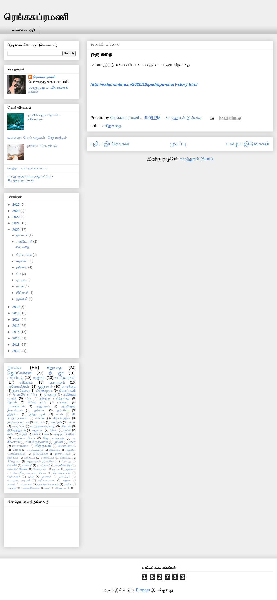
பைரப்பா (18, 426)
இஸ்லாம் (12, 457)
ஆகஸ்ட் (22, 261)
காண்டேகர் (47, 457)
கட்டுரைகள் (65, 377)
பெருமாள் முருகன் (19, 480)
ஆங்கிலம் (39, 410)
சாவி (35, 434)
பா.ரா (72, 422)
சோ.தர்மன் (39, 469)
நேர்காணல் (14, 476)
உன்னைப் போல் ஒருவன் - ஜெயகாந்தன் (37, 137)
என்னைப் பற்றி (23, 30)
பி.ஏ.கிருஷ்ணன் (36, 442)
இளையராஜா (63, 453)
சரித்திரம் (26, 382)
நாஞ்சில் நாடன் (18, 422)
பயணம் (62, 402)
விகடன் (66, 426)
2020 (16, 229)
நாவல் (14, 367)
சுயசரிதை (69, 386)
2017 (16, 319)
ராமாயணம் (20, 445)
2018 (16, 313)
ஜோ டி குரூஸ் (54, 438)
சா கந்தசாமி (44, 465)
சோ (28, 398)
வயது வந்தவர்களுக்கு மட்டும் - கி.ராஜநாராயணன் (30, 178)
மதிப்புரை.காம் (46, 480)
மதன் (72, 442)
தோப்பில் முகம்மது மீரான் (29, 472)
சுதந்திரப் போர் (24, 438)
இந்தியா (13, 414)
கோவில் (12, 465)
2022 (16, 217)
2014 (16, 338)
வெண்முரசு (44, 390)
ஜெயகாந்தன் (61, 418)
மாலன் (11, 484)
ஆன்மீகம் (62, 410)
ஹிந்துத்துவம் (16, 430)
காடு (10, 434)
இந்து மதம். (37, 414)
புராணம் (46, 476)
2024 (16, 211)
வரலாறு (50, 394)
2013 (16, 344)
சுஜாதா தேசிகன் (65, 434)
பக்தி (31, 476)
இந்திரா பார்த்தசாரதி (55, 398)
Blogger (143, 590)
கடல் (59, 414)
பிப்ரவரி (22, 292)
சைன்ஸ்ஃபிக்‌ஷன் (17, 469)
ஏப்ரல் (21, 280)
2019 (16, 307)
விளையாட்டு (62, 487)
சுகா (46, 434)
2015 (16, 332)
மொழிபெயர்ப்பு (25, 394)
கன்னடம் (29, 457)
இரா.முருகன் (40, 453)
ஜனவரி (22, 299)
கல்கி (67, 430)
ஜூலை (22, 267)
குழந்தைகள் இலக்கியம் (41, 461)
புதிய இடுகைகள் (109, 144)
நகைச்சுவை (21, 390)
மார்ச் (20, 286)
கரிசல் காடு (37, 402)
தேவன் (12, 402)
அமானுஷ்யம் (35, 449)
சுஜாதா (39, 377)
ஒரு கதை (101, 54)
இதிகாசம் (54, 449)
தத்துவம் (71, 469)
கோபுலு (66, 461)
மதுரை (67, 480)
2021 (16, 223)
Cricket (17, 449)
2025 (16, 204)
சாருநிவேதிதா (63, 465)
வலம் (47, 487)
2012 (16, 351)
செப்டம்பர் (24, 255)
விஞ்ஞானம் (43, 445)
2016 (16, 325)
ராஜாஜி (11, 487)
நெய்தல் (56, 422)
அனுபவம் (43, 406)
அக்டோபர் (24, 241)
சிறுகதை (113, 125)
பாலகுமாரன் (16, 406)
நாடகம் (40, 422)
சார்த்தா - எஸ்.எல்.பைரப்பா (27, 168)
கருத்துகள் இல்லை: (185, 117)
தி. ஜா (56, 373)
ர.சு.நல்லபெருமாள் (48, 484)
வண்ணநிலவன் (30, 487)
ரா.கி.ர (68, 484)
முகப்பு (178, 144)
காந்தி (23, 434)
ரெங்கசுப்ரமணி (36, 17)
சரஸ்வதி (27, 465)
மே (19, 274)
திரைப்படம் (67, 390)
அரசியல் (15, 377)
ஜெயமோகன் (19, 373)
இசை (53, 430)
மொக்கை (26, 484)
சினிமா (40, 418)
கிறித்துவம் (13, 461)
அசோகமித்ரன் (18, 386)
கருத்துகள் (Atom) (196, 158)
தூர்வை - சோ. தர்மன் (42, 145)
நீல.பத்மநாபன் (61, 472)
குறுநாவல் (45, 386)
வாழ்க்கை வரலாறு (42, 426)
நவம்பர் (22, 235)
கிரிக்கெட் (65, 457)
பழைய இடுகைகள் (248, 144)
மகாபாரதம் (56, 382)
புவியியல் (64, 476)
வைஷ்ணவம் (67, 445)
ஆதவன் (37, 430)
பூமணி (58, 442)
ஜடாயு (56, 469)
